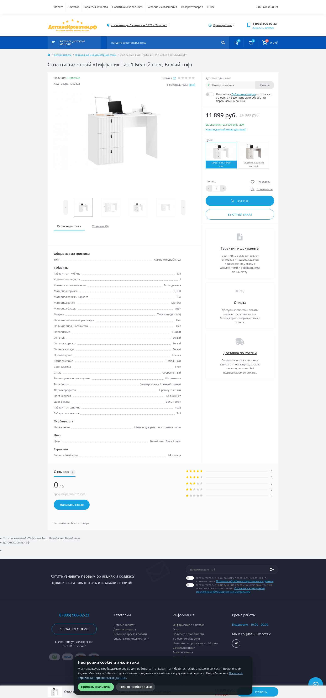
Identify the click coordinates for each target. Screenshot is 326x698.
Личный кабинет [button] (267, 7)
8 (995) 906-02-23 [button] (74, 615)
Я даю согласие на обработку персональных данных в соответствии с (237, 579)
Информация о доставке (188, 625)
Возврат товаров (192, 7)
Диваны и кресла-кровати (130, 634)
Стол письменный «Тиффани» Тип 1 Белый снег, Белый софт (41, 538)
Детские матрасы (125, 629)
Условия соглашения (186, 638)
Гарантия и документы (240, 248)
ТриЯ (192, 85)
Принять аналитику (96, 687)
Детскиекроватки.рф (16, 542)
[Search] (223, 42)
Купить (265, 85)
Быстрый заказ (240, 215)
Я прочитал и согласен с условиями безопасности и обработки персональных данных (245, 98)
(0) (174, 78)
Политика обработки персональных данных (244, 581)
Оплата (58, 7)
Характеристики (69, 226)
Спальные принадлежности (131, 638)
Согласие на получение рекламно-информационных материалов (230, 589)
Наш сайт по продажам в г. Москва (195, 643)
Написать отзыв (72, 505)
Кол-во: (211, 181)
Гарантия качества (96, 7)
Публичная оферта (243, 94)
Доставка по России (240, 353)
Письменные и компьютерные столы (95, 54)
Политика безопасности (127, 7)
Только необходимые (135, 687)
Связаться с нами (74, 629)
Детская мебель (62, 54)
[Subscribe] (272, 569)
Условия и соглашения (162, 7)
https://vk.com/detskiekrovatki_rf (236, 643)
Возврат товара (183, 652)
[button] (265, 23)
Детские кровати (124, 625)
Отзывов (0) (100, 226)
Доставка (73, 7)
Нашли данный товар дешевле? (226, 129)
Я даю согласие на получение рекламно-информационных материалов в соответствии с (237, 588)
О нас (210, 7)
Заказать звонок (263, 27)
